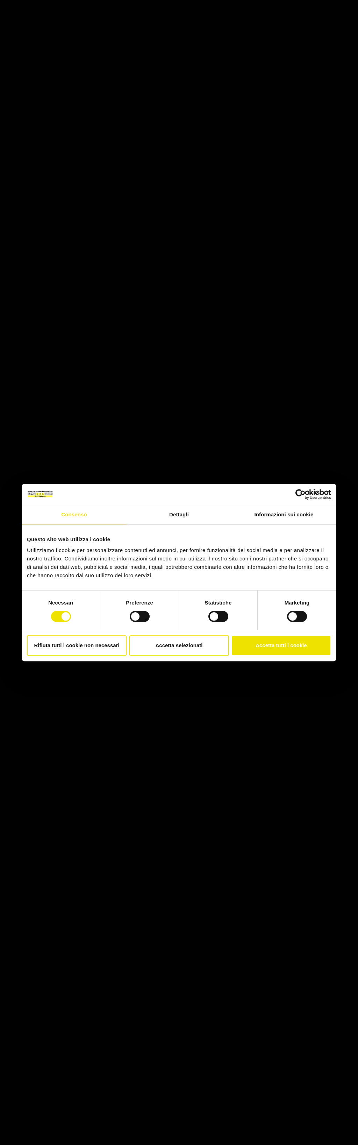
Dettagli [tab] (179, 514)
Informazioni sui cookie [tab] (284, 514)
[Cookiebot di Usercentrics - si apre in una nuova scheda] (300, 494)
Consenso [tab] (74, 514)
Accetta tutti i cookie (281, 645)
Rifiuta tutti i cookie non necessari (76, 645)
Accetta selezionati (178, 645)
